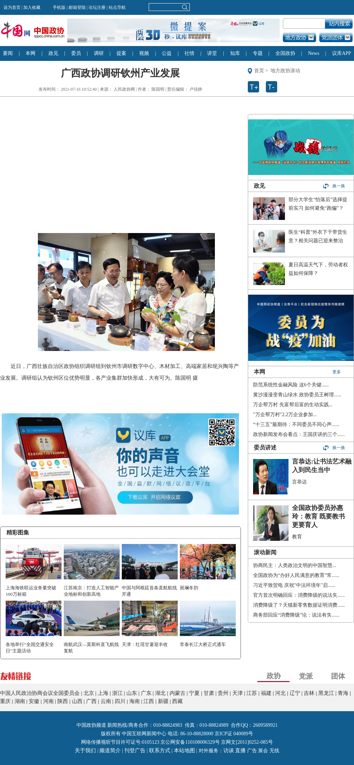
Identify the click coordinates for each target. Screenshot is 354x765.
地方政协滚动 (285, 70)
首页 (259, 70)
